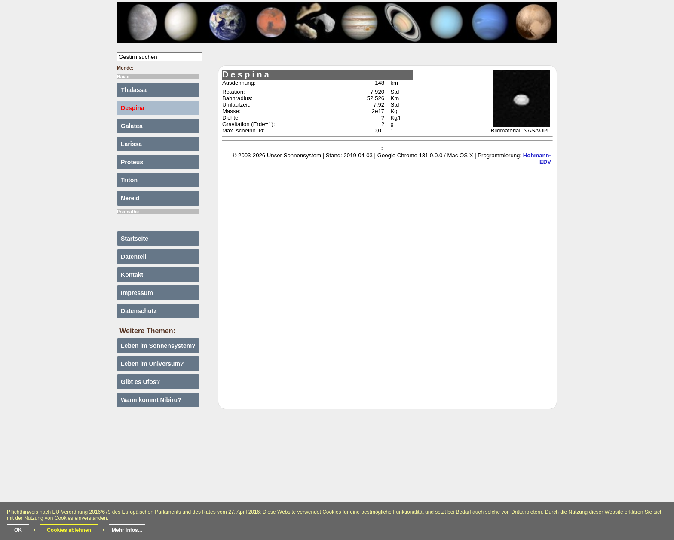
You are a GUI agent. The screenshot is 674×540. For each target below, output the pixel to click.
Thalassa (134, 89)
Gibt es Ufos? (140, 381)
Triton (129, 180)
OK (18, 530)
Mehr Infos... (127, 530)
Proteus (132, 162)
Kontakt (132, 274)
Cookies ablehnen (69, 530)
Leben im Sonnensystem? (158, 345)
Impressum (137, 292)
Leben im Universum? (152, 363)
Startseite (134, 238)
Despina (132, 107)
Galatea (132, 126)
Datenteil (133, 256)
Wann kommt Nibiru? (151, 399)
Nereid (130, 198)
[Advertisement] (337, 478)
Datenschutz (138, 310)
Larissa (131, 144)
